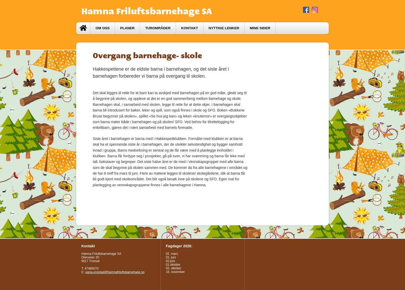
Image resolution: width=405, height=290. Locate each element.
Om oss (103, 28)
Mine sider (260, 28)
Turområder (157, 28)
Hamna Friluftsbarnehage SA (146, 11)
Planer (127, 28)
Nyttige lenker (224, 28)
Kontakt (189, 28)
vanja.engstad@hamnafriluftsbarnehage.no (115, 272)
